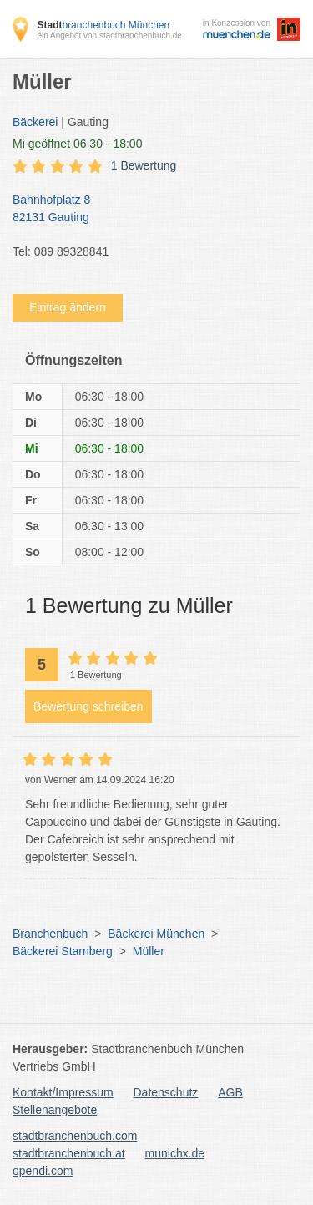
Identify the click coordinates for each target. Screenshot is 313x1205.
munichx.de (175, 1153)
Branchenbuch (50, 933)
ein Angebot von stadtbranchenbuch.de (109, 35)
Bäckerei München (156, 933)
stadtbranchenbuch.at (69, 1153)
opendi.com (43, 1170)
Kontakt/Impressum (63, 1092)
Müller (148, 951)
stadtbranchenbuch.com (75, 1135)
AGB (230, 1092)
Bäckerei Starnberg (63, 951)
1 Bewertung (144, 165)
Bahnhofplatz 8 (148, 209)
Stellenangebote (55, 1109)
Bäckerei (35, 122)
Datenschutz (166, 1092)
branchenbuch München (103, 25)
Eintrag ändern (67, 307)
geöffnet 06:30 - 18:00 (77, 143)
